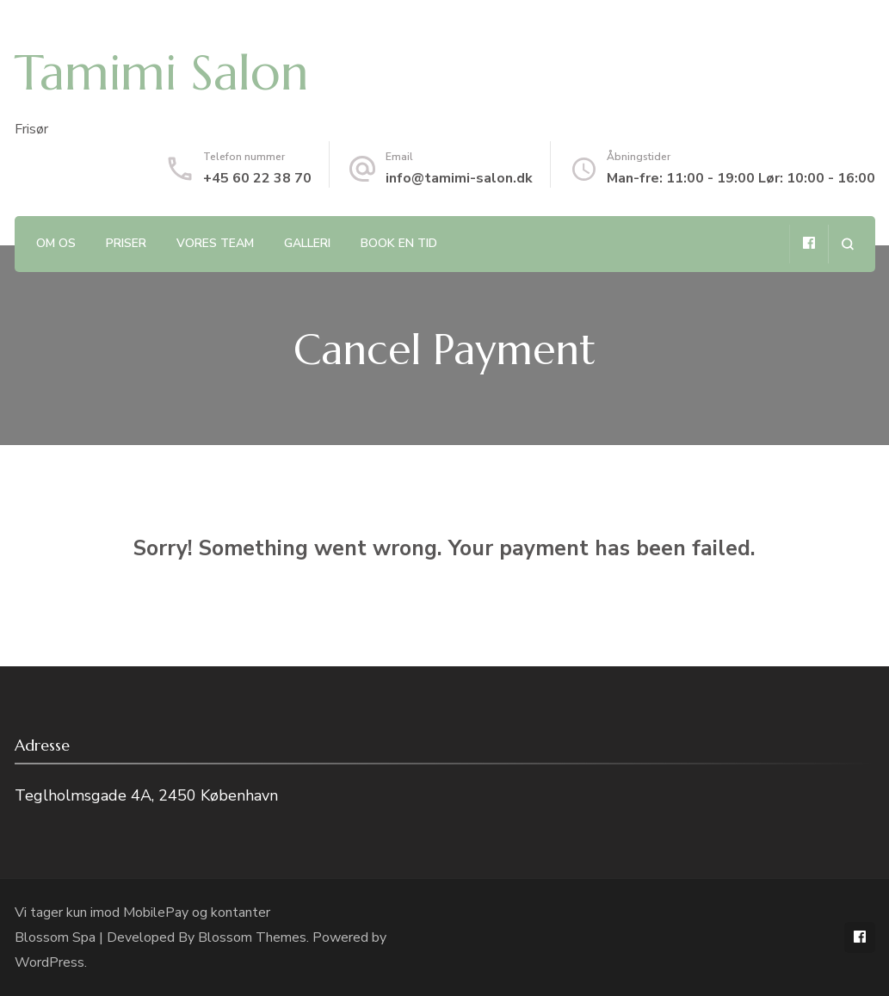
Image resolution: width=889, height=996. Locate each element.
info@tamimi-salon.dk (459, 178)
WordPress (49, 962)
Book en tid (399, 243)
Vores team (215, 243)
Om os (56, 243)
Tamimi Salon (162, 72)
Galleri (307, 243)
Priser (126, 243)
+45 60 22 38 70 (257, 178)
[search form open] (847, 244)
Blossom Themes (252, 937)
